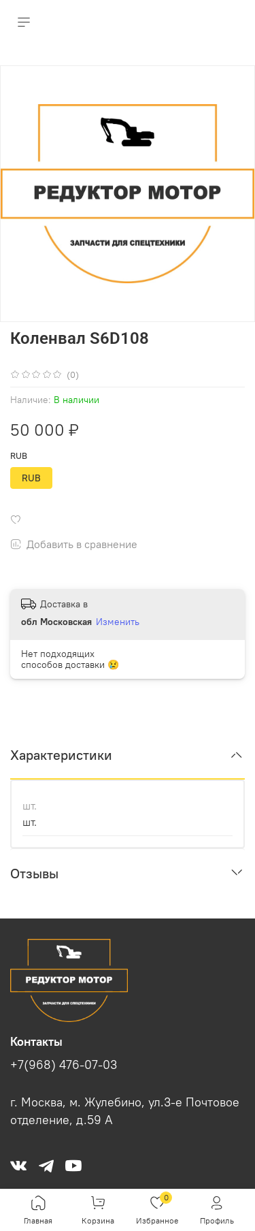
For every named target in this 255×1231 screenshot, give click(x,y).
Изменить (117, 622)
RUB (18, 456)
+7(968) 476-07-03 (63, 1064)
